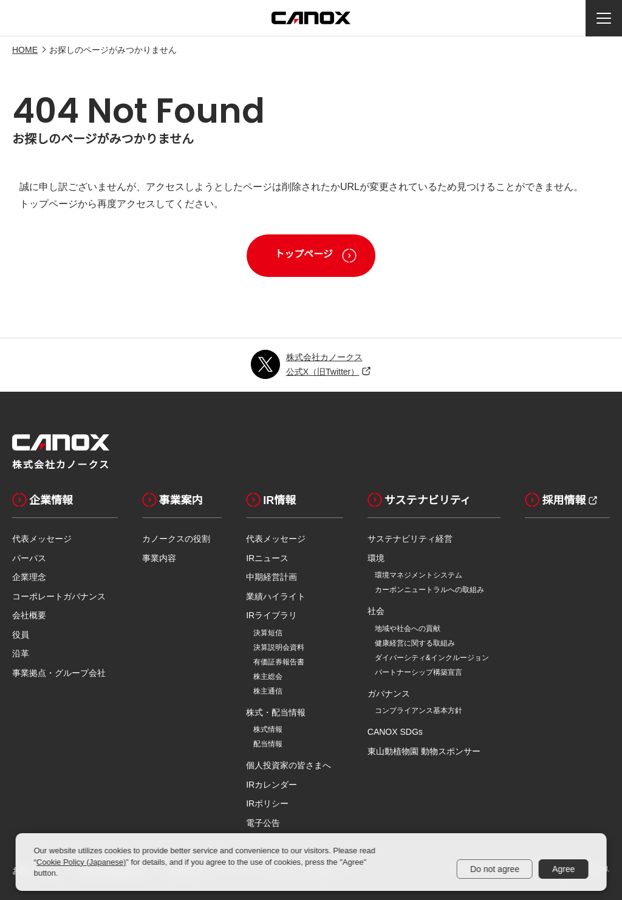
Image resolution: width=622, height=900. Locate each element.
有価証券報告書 (278, 662)
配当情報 (267, 744)
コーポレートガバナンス (59, 596)
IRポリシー (267, 803)
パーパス (29, 558)
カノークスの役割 (176, 539)
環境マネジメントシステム (418, 575)
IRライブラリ (271, 615)
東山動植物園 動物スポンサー (423, 751)
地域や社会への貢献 (407, 628)
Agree (563, 869)
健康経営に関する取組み (415, 643)
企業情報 (42, 500)
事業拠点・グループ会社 (59, 673)
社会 (375, 611)
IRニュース (267, 558)
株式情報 (267, 729)
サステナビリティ (419, 500)
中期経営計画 (271, 577)
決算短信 (267, 633)
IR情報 (271, 500)
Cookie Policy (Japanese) (81, 862)
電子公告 (263, 823)
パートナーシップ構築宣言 (418, 672)
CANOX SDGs (395, 732)
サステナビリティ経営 (410, 539)
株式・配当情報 (276, 712)
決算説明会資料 (278, 647)
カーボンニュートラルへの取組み (429, 589)
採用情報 (555, 500)
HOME (25, 50)
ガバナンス (388, 693)
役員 (20, 634)
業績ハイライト (276, 596)
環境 (375, 558)
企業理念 (29, 577)
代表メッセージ (42, 539)
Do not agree (494, 869)
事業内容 (159, 558)
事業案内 (172, 500)
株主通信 (267, 691)
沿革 (20, 653)
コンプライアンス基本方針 (418, 710)
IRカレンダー (271, 784)
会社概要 (29, 615)
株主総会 (267, 676)
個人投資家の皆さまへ (288, 765)
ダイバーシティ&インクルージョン (432, 657)
